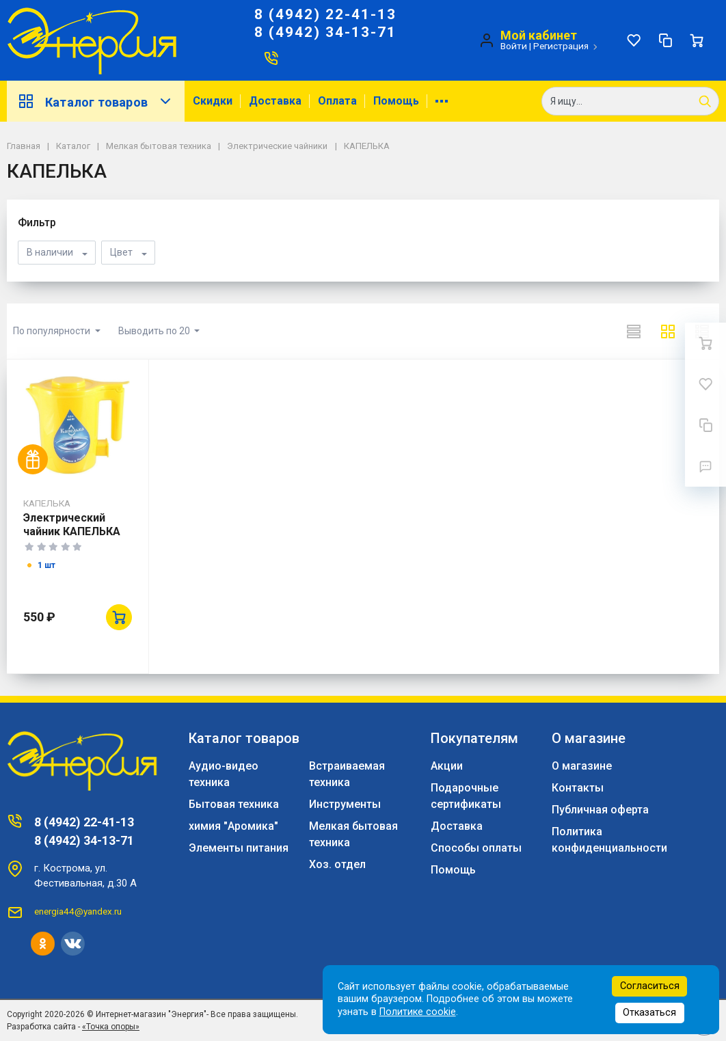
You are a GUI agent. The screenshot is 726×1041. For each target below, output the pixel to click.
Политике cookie (417, 1012)
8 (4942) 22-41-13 (325, 14)
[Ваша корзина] (697, 40)
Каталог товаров (96, 101)
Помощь (396, 100)
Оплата (337, 100)
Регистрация (561, 45)
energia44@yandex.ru (78, 911)
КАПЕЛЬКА (46, 503)
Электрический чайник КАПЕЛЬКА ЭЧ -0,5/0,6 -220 (71, 531)
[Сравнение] (665, 40)
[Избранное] (634, 40)
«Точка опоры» (110, 1026)
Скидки (212, 100)
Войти (513, 45)
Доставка (275, 100)
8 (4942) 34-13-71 (325, 32)
